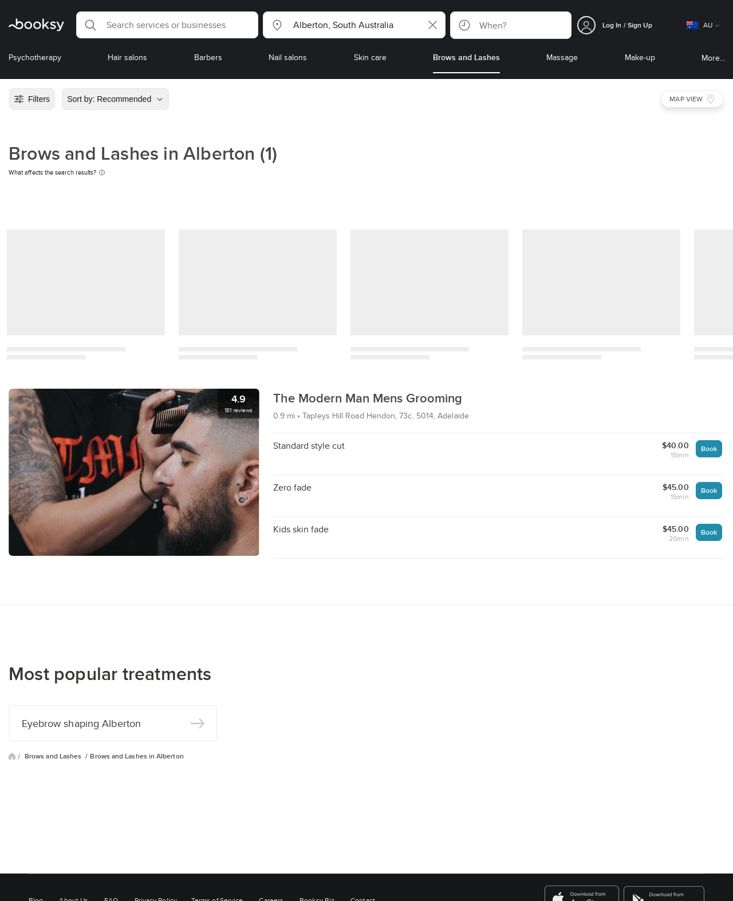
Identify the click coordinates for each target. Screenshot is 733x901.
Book (709, 448)
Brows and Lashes (54, 756)
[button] (167, 24)
